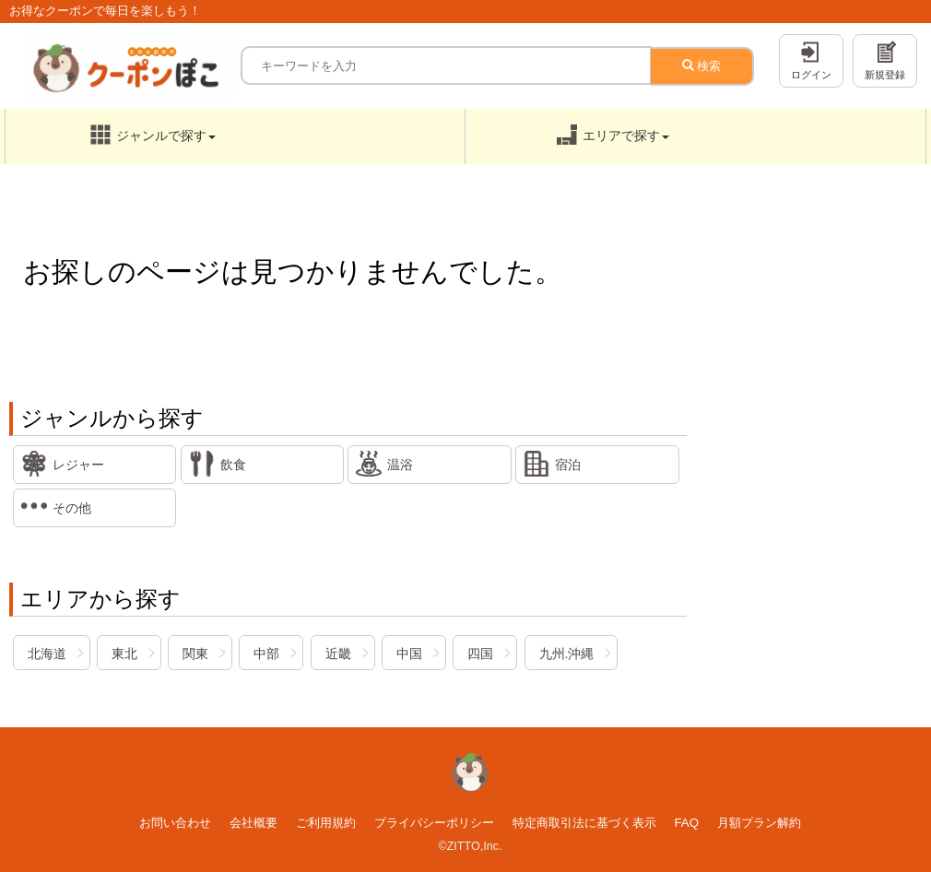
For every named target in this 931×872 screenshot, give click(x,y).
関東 (195, 653)
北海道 (47, 653)
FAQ (686, 823)
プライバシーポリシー (434, 823)
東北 (124, 653)
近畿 (338, 653)
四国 (480, 653)
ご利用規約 (326, 823)
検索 (702, 66)
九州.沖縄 (567, 653)
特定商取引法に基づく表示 (584, 823)
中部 (266, 653)
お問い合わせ (175, 823)
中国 (409, 653)
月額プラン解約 (759, 823)
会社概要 (253, 823)
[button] (235, 136)
